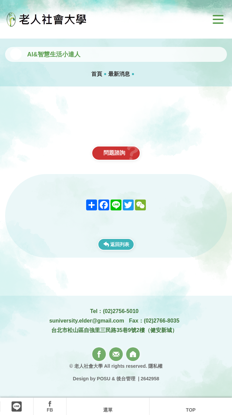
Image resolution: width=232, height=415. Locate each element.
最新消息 (119, 74)
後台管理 (125, 378)
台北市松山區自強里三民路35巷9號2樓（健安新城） (114, 330)
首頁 (96, 74)
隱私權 (155, 366)
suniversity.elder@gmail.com (86, 321)
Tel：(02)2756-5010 (114, 311)
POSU (104, 378)
